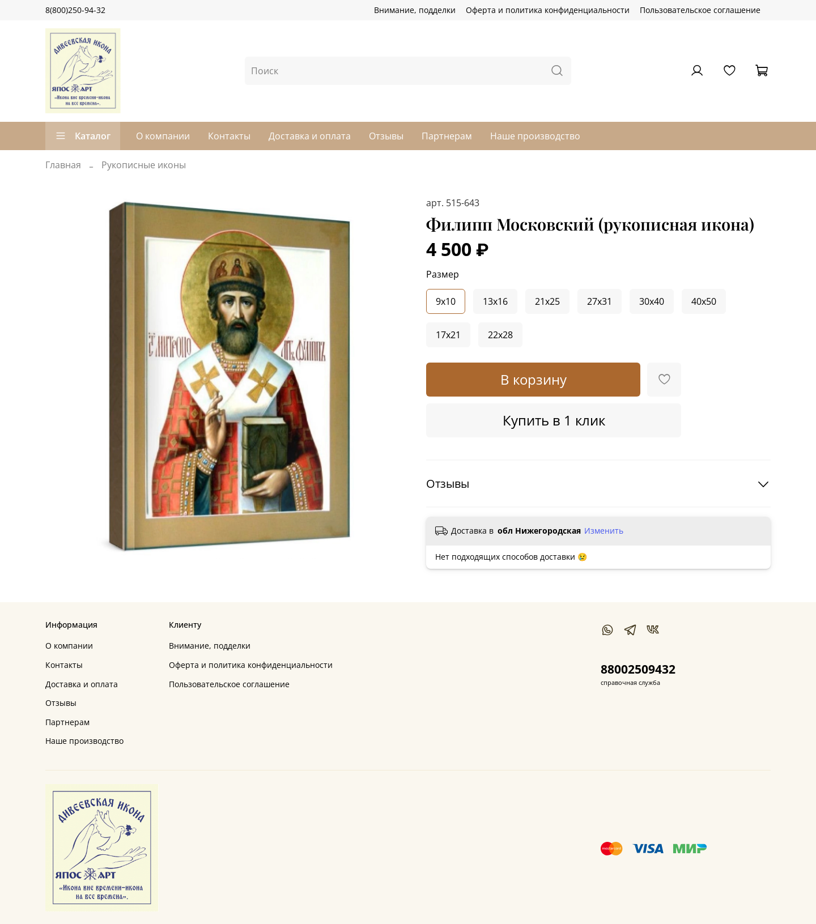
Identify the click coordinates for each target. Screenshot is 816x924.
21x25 (547, 301)
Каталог (82, 136)
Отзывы (386, 136)
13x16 (495, 301)
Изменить (603, 531)
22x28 (500, 335)
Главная (63, 165)
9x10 (446, 301)
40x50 (703, 301)
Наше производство (535, 136)
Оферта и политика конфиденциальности (548, 10)
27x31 (599, 301)
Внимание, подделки (415, 10)
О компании (163, 136)
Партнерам (447, 136)
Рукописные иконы (143, 165)
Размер (442, 274)
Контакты (229, 136)
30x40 (651, 301)
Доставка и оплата (310, 136)
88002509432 (638, 669)
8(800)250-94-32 (75, 10)
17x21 (448, 335)
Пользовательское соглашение (700, 10)
